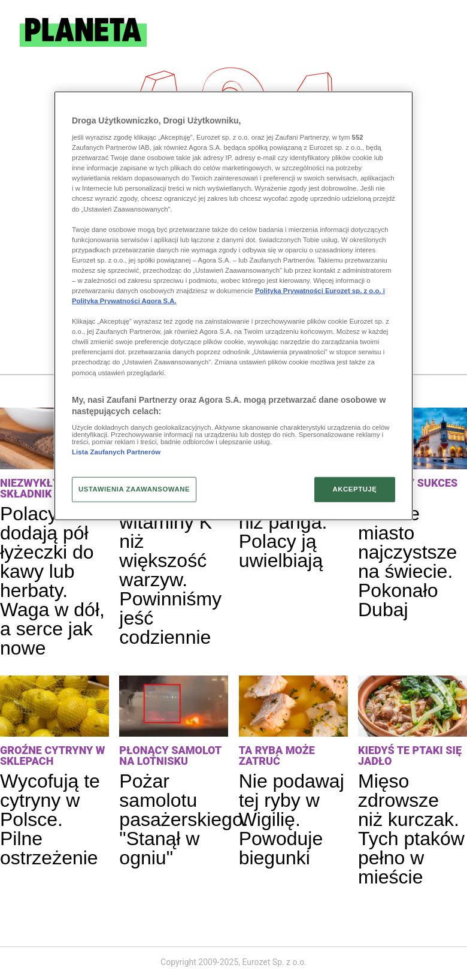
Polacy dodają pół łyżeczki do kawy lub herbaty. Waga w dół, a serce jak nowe (52, 581)
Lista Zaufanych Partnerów (116, 452)
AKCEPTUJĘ (354, 489)
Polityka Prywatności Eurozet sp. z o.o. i (320, 290)
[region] (233, 306)
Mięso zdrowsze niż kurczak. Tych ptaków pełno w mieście (411, 829)
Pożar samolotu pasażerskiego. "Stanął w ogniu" (183, 819)
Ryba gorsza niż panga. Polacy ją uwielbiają (293, 531)
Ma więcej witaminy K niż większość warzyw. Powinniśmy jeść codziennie (170, 570)
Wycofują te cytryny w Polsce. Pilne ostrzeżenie (50, 819)
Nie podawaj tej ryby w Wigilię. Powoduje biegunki (291, 819)
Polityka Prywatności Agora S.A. (124, 300)
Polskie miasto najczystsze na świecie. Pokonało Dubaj (407, 561)
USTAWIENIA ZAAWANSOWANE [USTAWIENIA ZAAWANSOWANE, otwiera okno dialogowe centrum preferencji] (134, 489)
